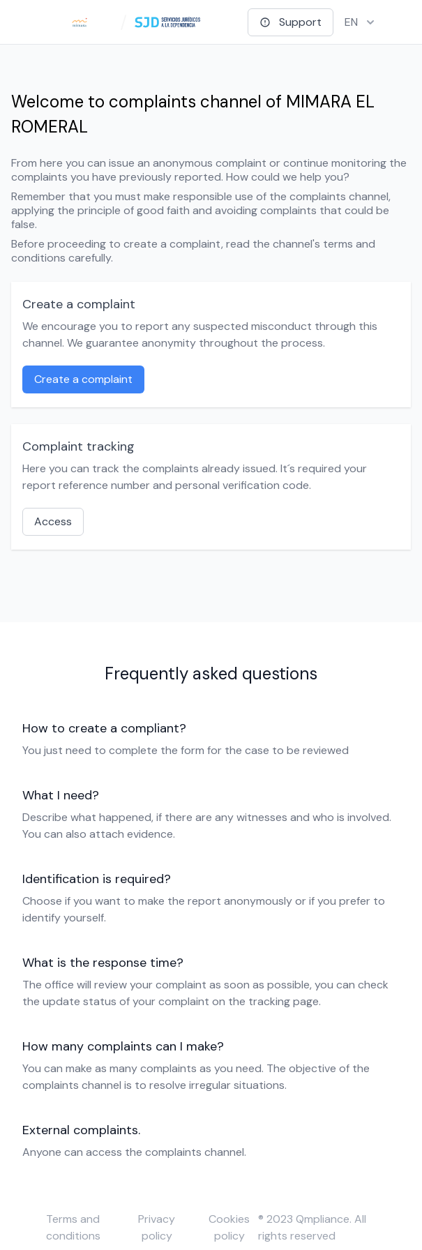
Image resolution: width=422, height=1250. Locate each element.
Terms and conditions (73, 1227)
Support (290, 22)
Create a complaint (83, 379)
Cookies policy (229, 1227)
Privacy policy (156, 1227)
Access (53, 521)
